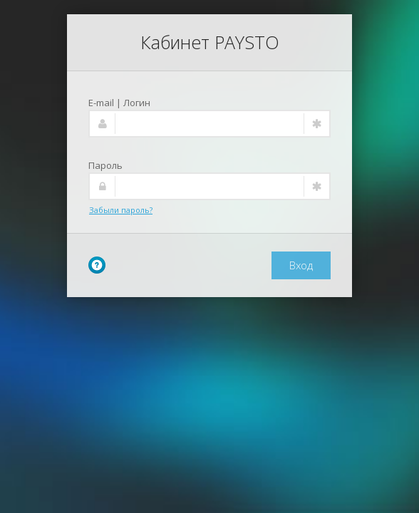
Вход (301, 265)
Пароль (105, 165)
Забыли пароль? (120, 209)
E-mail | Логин (119, 102)
